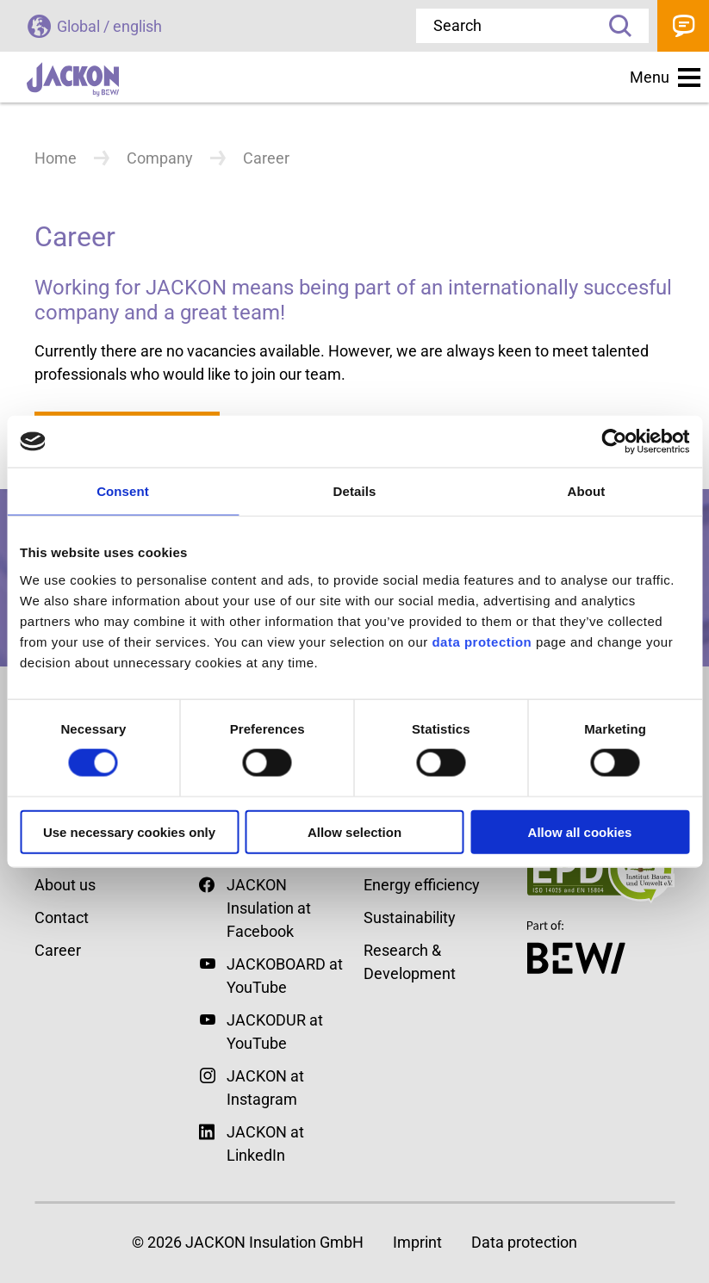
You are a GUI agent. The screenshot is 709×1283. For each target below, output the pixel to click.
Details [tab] (354, 491)
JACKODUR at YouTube (275, 1031)
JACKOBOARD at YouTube (285, 975)
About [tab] (587, 491)
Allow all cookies (580, 831)
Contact (683, 26)
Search (614, 26)
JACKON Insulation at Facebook (255, 906)
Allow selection (354, 831)
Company (160, 158)
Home (55, 158)
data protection (480, 641)
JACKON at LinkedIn (251, 1142)
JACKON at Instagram (265, 1087)
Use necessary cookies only (129, 831)
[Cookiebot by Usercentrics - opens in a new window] (613, 442)
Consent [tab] (122, 491)
